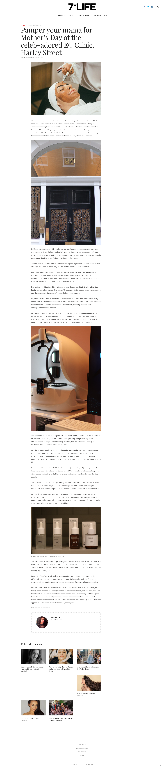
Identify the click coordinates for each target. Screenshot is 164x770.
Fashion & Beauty (100, 16)
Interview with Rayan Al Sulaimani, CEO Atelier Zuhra (88, 668)
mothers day (45, 608)
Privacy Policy (82, 752)
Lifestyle (61, 16)
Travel (71, 16)
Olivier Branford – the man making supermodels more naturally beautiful (32, 669)
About (82, 755)
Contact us (82, 744)
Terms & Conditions (82, 748)
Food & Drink (84, 16)
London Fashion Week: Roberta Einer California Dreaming (61, 719)
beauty (37, 608)
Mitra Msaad (38, 58)
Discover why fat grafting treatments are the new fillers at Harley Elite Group (61, 669)
